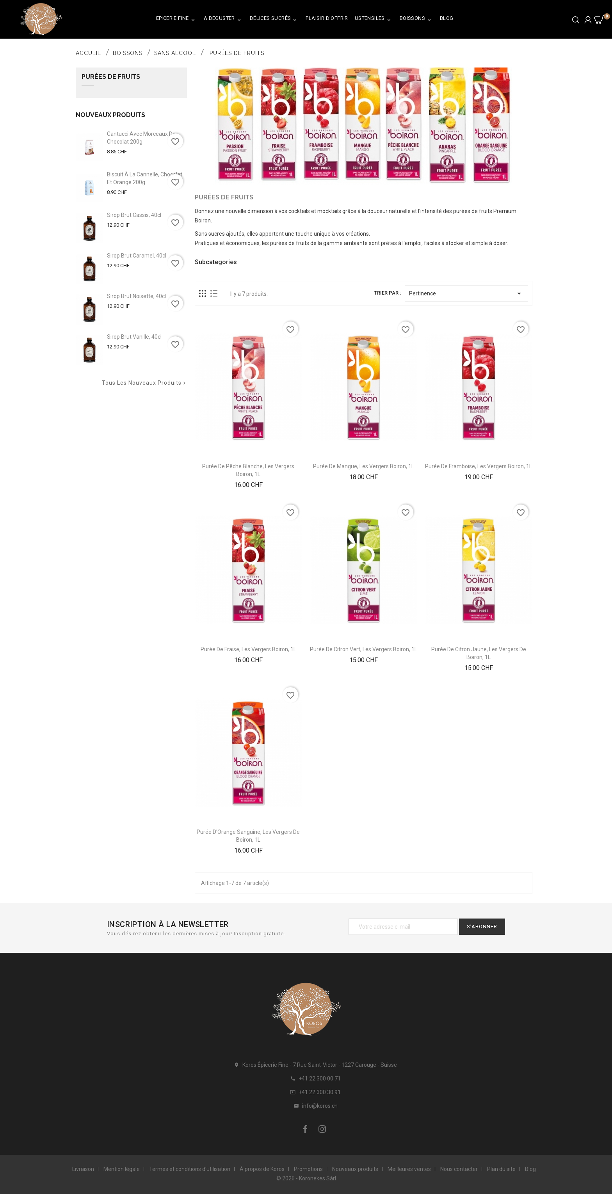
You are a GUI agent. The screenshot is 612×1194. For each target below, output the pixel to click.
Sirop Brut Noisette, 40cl (136, 296)
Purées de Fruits (111, 76)
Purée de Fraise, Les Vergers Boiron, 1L (248, 649)
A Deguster (223, 19)
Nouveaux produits (355, 1169)
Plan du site (501, 1169)
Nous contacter (459, 1169)
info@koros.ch (320, 1106)
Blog (447, 18)
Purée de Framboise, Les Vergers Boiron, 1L (478, 466)
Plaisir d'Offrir (327, 18)
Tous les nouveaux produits (144, 383)
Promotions (308, 1169)
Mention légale (121, 1169)
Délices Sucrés (274, 19)
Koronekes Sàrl (317, 1178)
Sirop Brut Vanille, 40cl (134, 337)
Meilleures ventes (409, 1169)
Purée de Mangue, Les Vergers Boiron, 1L (363, 466)
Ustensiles (374, 19)
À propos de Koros (262, 1169)
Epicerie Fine (176, 19)
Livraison (83, 1169)
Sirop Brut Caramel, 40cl (136, 255)
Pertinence (466, 293)
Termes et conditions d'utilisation (189, 1169)
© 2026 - (287, 1178)
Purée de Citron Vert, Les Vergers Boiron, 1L (363, 649)
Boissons (416, 19)
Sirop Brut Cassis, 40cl (134, 215)
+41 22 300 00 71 (320, 1078)
